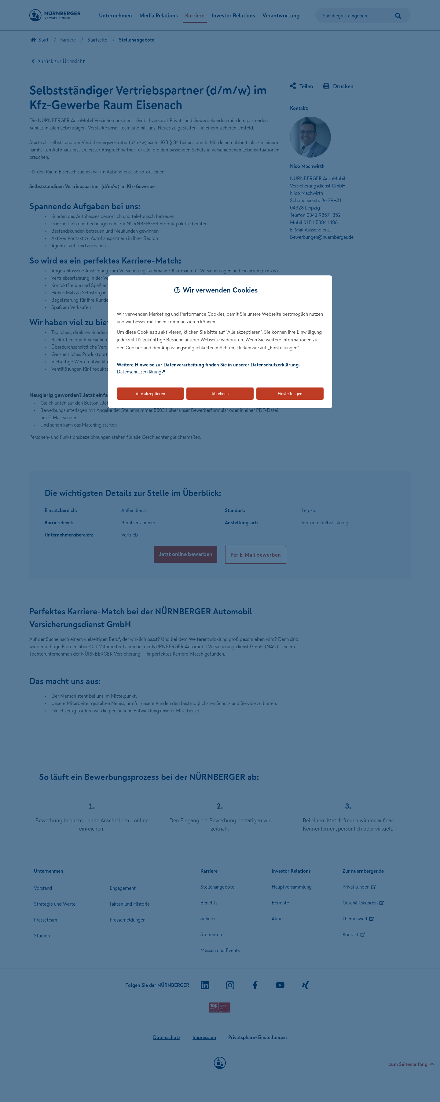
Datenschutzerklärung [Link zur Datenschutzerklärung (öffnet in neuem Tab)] (139, 371)
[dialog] (220, 341)
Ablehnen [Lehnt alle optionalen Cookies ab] (220, 394)
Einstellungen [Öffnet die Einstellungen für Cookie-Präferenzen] (290, 394)
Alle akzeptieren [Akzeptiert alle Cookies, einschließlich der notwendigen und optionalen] (150, 394)
